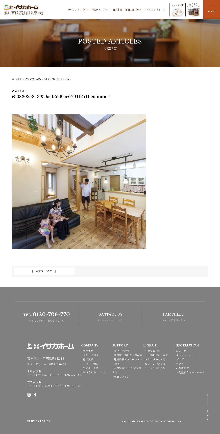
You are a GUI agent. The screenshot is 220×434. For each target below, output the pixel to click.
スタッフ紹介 (91, 355)
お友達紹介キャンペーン (190, 372)
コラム (180, 363)
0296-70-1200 (44, 386)
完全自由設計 (122, 351)
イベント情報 (91, 363)
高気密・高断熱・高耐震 (128, 355)
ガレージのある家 (155, 363)
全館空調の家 (153, 351)
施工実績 (88, 359)
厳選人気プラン (133, 9)
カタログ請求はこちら (173, 316)
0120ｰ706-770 (57, 364)
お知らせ (181, 351)
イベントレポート (186, 355)
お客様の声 (182, 368)
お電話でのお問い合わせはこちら (46, 316)
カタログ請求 (177, 10)
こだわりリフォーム (155, 9)
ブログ (180, 359)
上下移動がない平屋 (156, 355)
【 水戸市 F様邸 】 (44, 271)
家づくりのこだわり (78, 9)
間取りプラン (122, 376)
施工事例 (117, 9)
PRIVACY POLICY (38, 421)
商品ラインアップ (100, 9)
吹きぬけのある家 (155, 359)
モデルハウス (91, 368)
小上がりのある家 (155, 368)
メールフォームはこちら (110, 316)
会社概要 (88, 351)
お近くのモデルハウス (193, 9)
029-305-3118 (44, 375)
